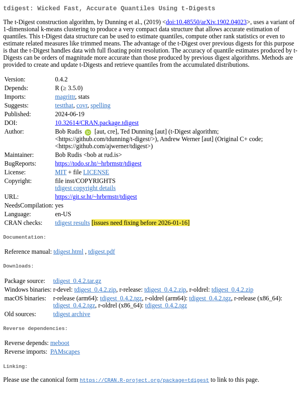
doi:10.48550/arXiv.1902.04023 (206, 23)
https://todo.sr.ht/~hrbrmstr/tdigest (98, 165)
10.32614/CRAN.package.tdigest (96, 124)
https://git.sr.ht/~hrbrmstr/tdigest (96, 198)
